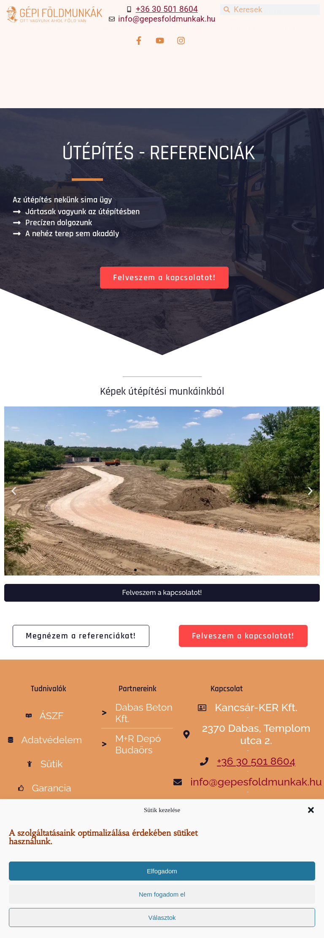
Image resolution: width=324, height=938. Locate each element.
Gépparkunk (118, 73)
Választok (162, 917)
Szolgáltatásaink (123, 56)
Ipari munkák (260, 56)
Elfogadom (162, 871)
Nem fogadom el (162, 894)
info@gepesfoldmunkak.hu (166, 19)
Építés (198, 56)
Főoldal (53, 56)
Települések (182, 73)
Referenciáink (45, 73)
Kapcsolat (162, 90)
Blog (294, 73)
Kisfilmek (241, 73)
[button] (311, 810)
